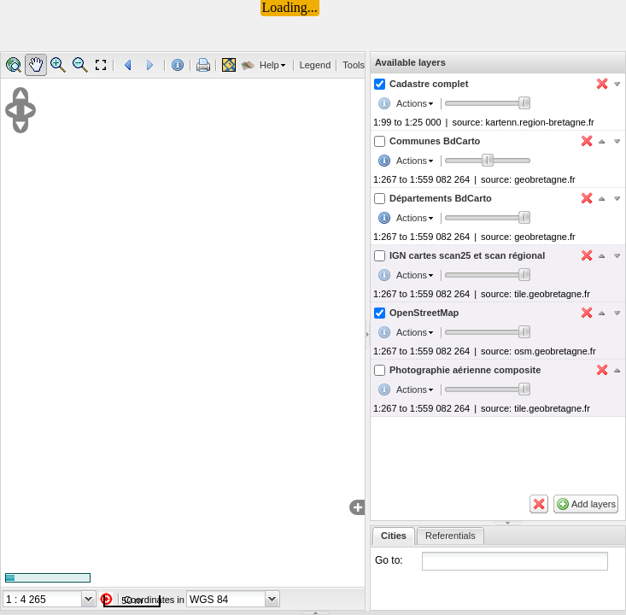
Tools (353, 65)
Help (269, 65)
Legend (315, 65)
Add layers (593, 504)
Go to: (389, 560)
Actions (411, 103)
